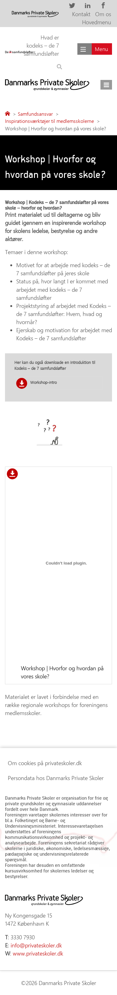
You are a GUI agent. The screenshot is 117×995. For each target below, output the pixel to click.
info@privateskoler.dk (36, 945)
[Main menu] (94, 49)
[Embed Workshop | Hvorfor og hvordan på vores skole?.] (66, 563)
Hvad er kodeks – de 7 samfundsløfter (41, 45)
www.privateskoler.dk (38, 953)
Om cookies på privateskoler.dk (45, 763)
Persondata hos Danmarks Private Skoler (56, 778)
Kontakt (81, 14)
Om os (103, 14)
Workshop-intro (43, 382)
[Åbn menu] (106, 85)
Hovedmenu (96, 22)
